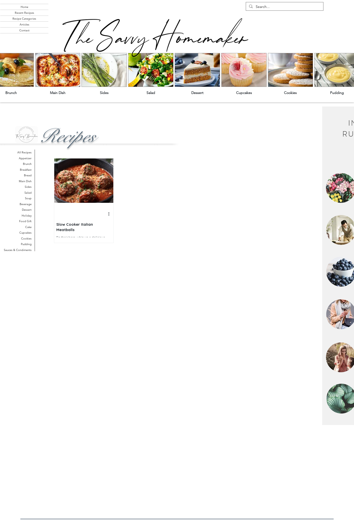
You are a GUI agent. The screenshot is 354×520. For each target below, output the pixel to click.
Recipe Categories (24, 18)
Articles (24, 24)
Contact (24, 30)
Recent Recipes (24, 13)
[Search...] (284, 6)
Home (24, 7)
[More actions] (110, 214)
